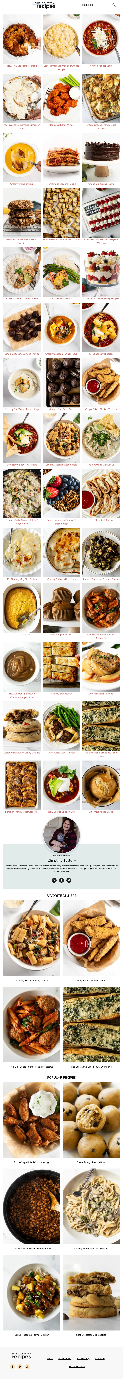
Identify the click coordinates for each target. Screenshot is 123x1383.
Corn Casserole (22, 634)
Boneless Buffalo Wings (61, 125)
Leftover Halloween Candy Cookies (22, 752)
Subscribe (99, 1358)
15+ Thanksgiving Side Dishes (22, 579)
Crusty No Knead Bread (101, 811)
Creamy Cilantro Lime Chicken (22, 298)
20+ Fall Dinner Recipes (101, 693)
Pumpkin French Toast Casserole (22, 811)
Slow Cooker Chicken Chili (61, 811)
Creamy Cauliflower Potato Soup (22, 409)
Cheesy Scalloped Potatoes (61, 579)
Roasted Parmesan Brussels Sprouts (101, 579)
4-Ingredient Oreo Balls (61, 409)
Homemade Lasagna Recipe (61, 184)
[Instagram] (54, 880)
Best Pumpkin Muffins (61, 634)
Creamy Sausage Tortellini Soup (61, 354)
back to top (77, 1366)
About (50, 1358)
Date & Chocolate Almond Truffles (21, 354)
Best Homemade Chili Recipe (22, 464)
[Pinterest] (68, 880)
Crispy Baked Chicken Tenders (101, 409)
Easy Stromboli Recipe (101, 520)
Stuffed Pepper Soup (101, 65)
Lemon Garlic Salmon (61, 298)
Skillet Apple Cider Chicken (61, 752)
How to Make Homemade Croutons (61, 239)
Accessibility (83, 1358)
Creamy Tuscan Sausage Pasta (61, 464)
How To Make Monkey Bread (22, 65)
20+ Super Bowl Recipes (101, 354)
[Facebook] (61, 880)
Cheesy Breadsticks (61, 693)
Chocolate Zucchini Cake (101, 184)
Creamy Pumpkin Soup (22, 184)
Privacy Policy (65, 1358)
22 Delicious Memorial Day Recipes (101, 298)
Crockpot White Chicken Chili (101, 464)
